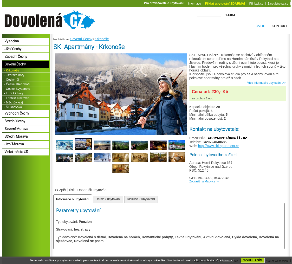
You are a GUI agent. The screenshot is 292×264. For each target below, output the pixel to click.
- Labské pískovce (16, 98)
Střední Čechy (15, 121)
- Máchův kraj (13, 102)
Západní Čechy (16, 56)
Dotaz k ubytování (108, 199)
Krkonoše (102, 39)
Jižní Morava (14, 144)
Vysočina (12, 41)
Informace (194, 3)
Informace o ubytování (73, 199)
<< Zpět (60, 190)
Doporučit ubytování (92, 190)
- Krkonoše (11, 70)
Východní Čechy (17, 113)
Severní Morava (16, 129)
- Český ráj (11, 79)
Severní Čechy (81, 39)
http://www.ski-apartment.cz (218, 146)
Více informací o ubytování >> (266, 82)
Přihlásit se (256, 3)
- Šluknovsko (13, 107)
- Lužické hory (14, 93)
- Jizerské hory (14, 75)
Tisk (72, 190)
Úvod (260, 26)
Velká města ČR (16, 152)
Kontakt (279, 26)
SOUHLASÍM (252, 260)
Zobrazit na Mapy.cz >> (204, 181)
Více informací (225, 260)
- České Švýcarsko (17, 88)
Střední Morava (16, 136)
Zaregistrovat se (277, 3)
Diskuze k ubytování (141, 199)
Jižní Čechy (13, 49)
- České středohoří (17, 84)
